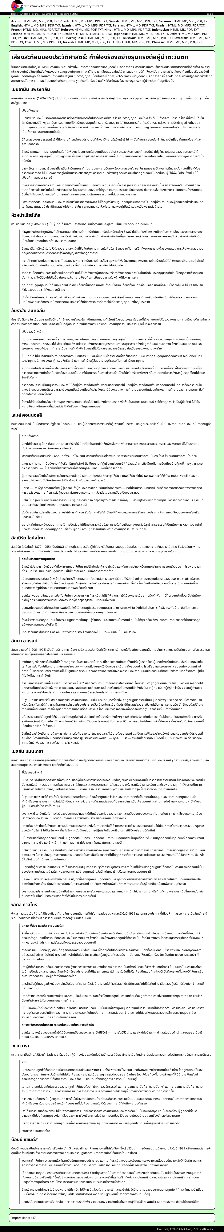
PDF (49, 21)
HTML (26, 21)
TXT (56, 21)
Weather (46, 13)
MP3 (42, 21)
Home (14, 13)
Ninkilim (208, 1229)
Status (75, 13)
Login (210, 13)
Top (56, 13)
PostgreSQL (192, 1229)
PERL (172, 1229)
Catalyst (180, 1229)
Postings (35, 13)
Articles (24, 13)
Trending (64, 13)
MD (34, 21)
